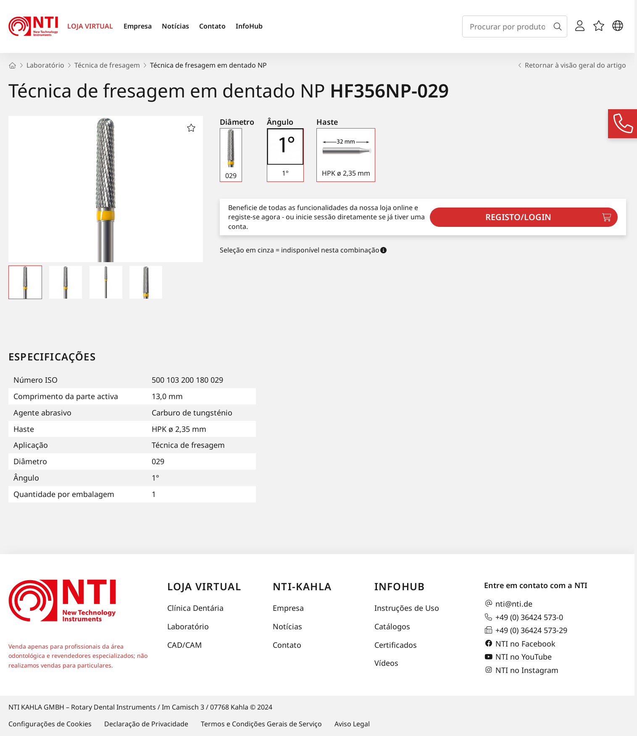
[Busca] (559, 26)
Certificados (395, 645)
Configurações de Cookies (50, 723)
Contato (212, 26)
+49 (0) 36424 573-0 (523, 617)
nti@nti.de (508, 603)
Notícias (175, 26)
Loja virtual (204, 586)
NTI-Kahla (302, 586)
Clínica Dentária (195, 608)
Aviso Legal (352, 723)
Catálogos (392, 626)
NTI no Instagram (521, 670)
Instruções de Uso (406, 608)
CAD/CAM (184, 645)
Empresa (138, 26)
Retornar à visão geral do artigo (571, 65)
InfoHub (249, 26)
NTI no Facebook (519, 643)
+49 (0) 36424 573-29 (525, 630)
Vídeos (386, 663)
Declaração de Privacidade (146, 723)
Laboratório (188, 626)
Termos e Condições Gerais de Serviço (261, 723)
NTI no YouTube (518, 657)
